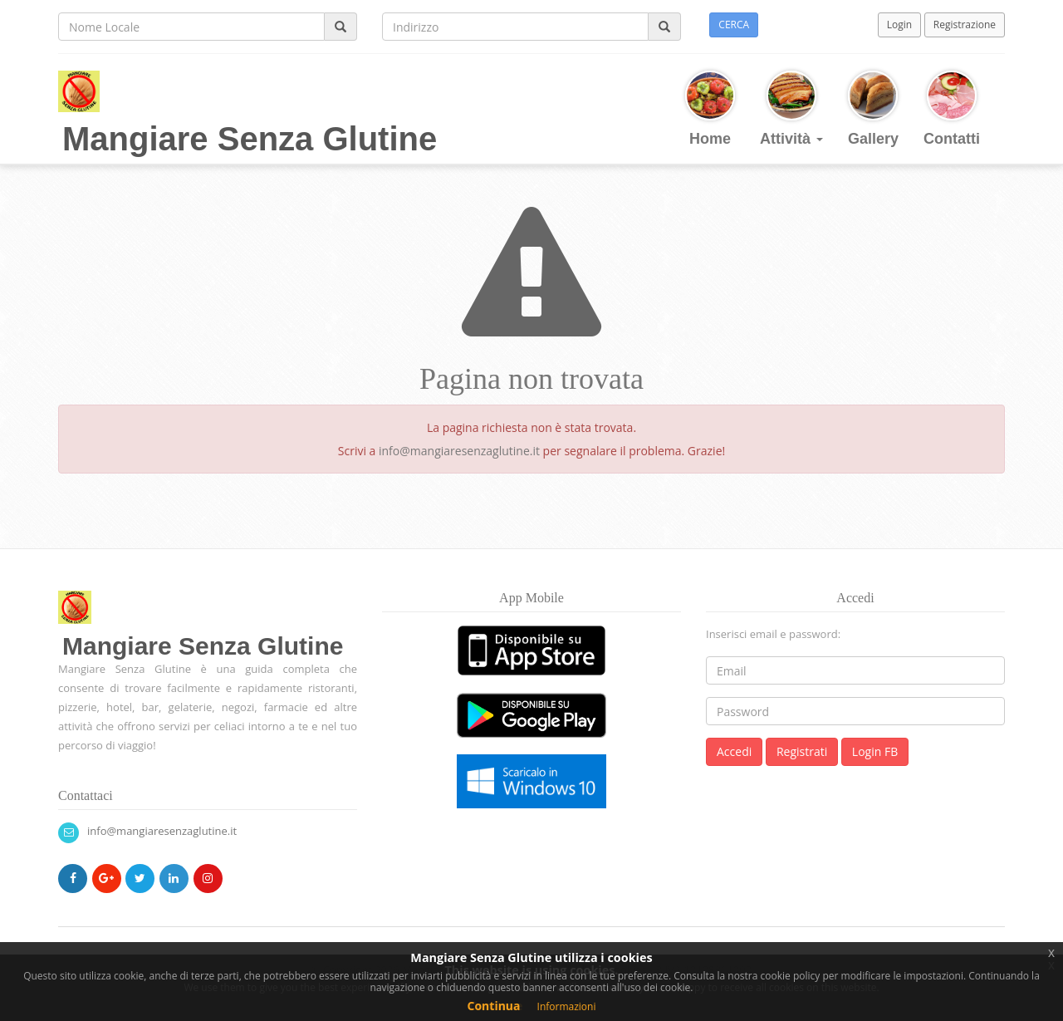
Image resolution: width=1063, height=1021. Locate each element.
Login (899, 24)
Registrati (801, 751)
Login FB (875, 751)
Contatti (951, 109)
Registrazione (964, 24)
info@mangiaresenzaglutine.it (459, 451)
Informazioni (566, 1006)
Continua (494, 1006)
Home (710, 109)
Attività (791, 109)
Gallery (873, 109)
